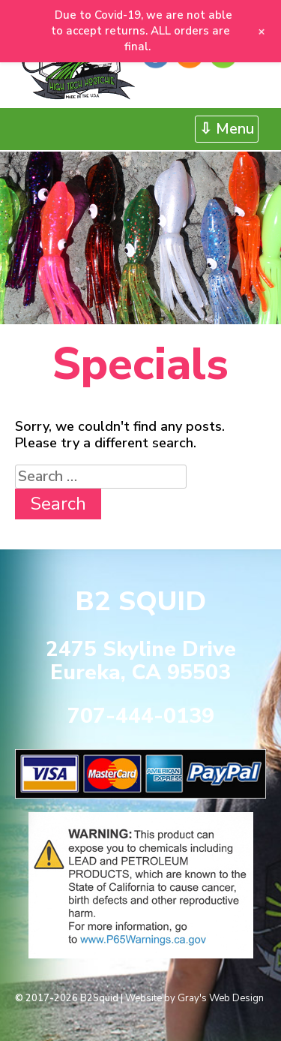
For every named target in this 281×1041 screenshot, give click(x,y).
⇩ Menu (226, 129)
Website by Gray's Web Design (194, 998)
